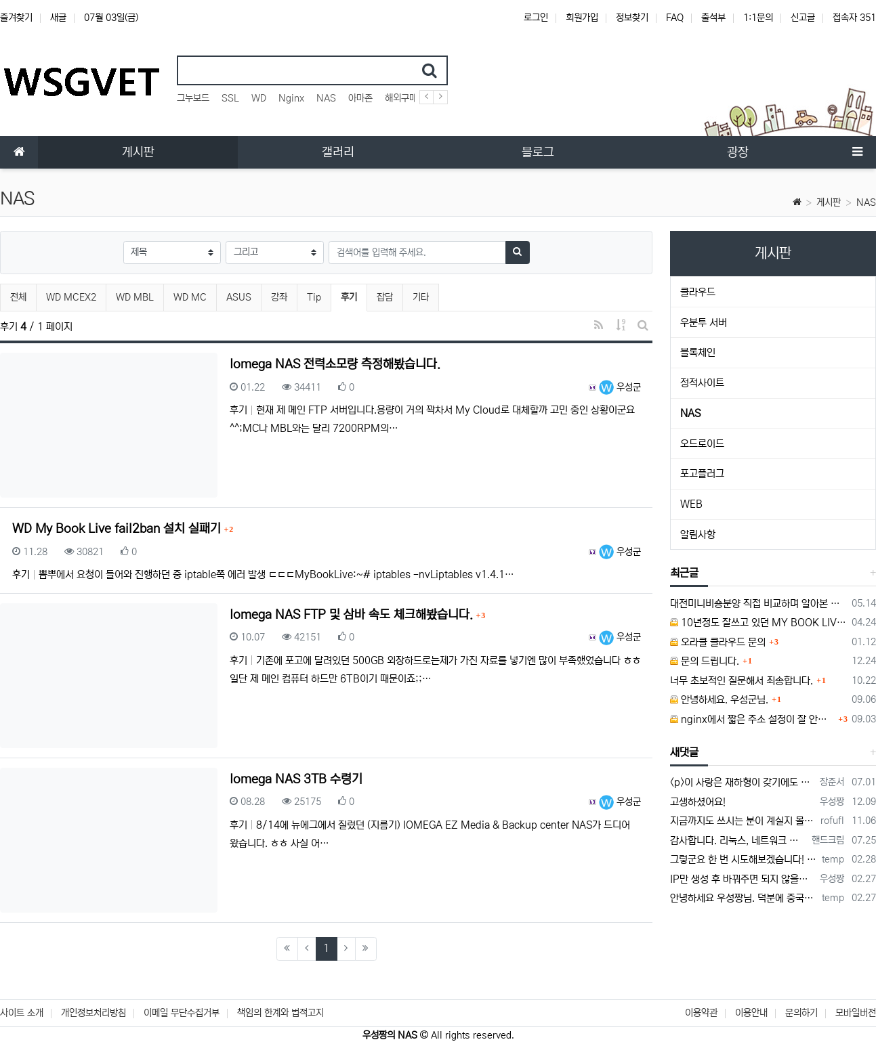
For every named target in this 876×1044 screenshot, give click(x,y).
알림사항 (697, 534)
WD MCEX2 (71, 297)
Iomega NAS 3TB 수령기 (296, 779)
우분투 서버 (703, 322)
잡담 (385, 297)
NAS (326, 98)
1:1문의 (758, 17)
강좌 (279, 297)
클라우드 (697, 292)
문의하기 (801, 1012)
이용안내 (751, 1012)
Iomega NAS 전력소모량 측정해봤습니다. (335, 364)
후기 (353, 295)
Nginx (291, 98)
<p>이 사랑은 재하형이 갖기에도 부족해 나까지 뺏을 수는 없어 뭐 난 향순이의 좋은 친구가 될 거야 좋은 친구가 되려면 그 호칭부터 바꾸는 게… (742, 782)
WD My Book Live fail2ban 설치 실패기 (118, 529)
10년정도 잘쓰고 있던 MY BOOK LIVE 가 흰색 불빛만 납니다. (758, 622)
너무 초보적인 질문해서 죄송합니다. (741, 681)
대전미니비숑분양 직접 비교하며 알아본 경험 (758, 603)
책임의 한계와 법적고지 (280, 1012)
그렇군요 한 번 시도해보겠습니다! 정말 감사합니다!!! (743, 859)
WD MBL (135, 297)
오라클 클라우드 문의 (718, 642)
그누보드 (193, 98)
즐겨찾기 (16, 17)
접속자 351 (854, 17)
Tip (314, 297)
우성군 (620, 387)
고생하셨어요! (698, 802)
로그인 (536, 17)
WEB (691, 504)
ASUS (238, 297)
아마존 (360, 98)
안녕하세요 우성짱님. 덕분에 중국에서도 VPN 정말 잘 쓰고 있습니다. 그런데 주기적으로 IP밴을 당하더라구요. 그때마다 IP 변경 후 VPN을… (743, 898)
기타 (421, 297)
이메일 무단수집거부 (182, 1012)
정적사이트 (702, 383)
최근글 (684, 573)
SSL (230, 98)
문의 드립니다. (704, 661)
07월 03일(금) (111, 17)
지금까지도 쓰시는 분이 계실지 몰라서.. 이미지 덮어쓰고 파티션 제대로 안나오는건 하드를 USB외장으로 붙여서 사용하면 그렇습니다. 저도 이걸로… (743, 821)
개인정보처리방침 (93, 1012)
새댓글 (684, 752)
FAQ (675, 17)
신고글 (803, 17)
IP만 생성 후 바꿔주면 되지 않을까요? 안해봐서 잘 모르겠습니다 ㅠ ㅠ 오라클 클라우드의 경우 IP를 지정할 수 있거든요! (742, 879)
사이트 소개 (21, 1012)
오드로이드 (702, 444)
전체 (18, 297)
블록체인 (697, 352)
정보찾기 (632, 17)
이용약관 (701, 1012)
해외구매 (401, 98)
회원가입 (582, 17)
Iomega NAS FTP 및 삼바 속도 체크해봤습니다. (353, 615)
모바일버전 (855, 1012)
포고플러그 (702, 473)
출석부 (713, 17)
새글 (58, 17)
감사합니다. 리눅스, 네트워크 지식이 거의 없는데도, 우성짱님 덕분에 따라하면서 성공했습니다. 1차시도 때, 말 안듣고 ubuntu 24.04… (738, 840)
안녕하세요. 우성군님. (719, 699)
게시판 (828, 202)
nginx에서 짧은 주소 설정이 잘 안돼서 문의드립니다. (752, 719)
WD (258, 98)
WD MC (190, 297)
